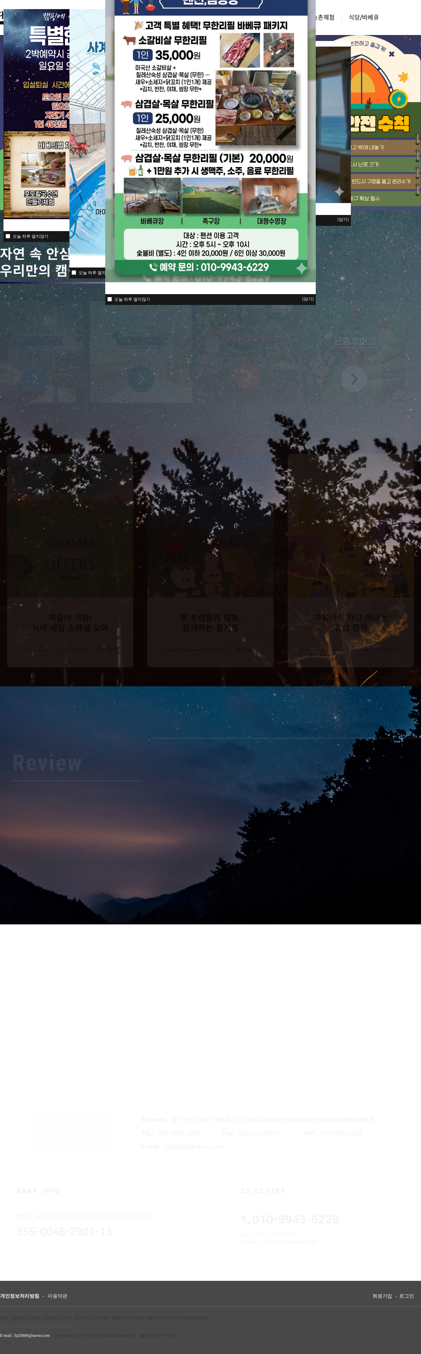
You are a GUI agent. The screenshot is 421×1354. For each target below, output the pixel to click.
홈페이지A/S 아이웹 (159, 1335)
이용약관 (57, 1296)
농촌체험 (323, 17)
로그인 (406, 1296)
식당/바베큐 (364, 17)
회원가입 (382, 1296)
